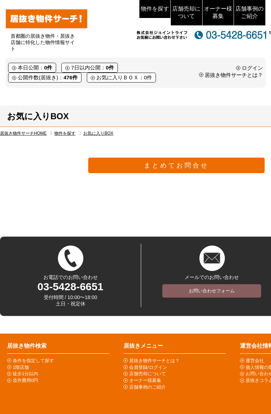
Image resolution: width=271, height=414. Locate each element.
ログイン (252, 68)
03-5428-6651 (70, 286)
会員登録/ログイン (148, 367)
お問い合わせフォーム (212, 290)
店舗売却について (186, 12)
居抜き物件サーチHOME (23, 133)
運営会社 (255, 360)
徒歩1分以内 (25, 373)
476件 (71, 77)
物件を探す (155, 9)
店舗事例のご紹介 (249, 12)
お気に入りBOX (98, 133)
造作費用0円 (25, 380)
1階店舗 (21, 367)
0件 (48, 68)
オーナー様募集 (218, 12)
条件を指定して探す (33, 360)
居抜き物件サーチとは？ (234, 75)
